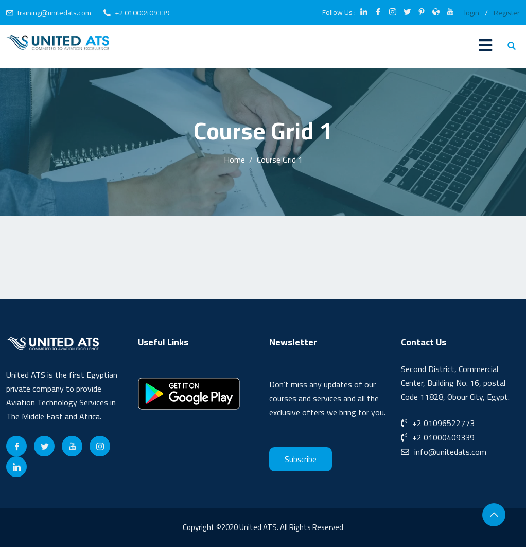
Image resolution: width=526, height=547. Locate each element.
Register (507, 13)
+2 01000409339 (142, 13)
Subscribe (301, 459)
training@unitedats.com (54, 13)
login (471, 13)
